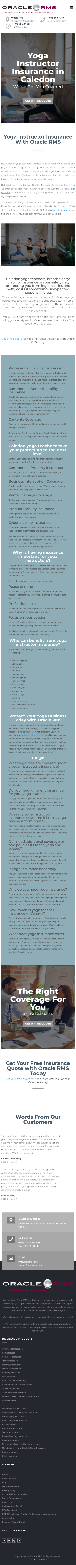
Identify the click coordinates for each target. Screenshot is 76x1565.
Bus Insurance (8, 1424)
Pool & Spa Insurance (12, 1428)
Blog (4, 1482)
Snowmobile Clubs (10, 1388)
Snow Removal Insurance (14, 1392)
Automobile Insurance (12, 1349)
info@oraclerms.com (56, 21)
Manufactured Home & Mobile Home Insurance (24, 1448)
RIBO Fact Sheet (9, 1510)
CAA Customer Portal (12, 1506)
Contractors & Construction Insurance (19, 1412)
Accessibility (8, 1518)
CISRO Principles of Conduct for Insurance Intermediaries (29, 1514)
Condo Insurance (10, 1452)
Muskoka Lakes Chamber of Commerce (20, 1396)
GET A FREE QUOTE (38, 100)
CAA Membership (10, 1400)
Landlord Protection (11, 1369)
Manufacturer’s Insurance (14, 1408)
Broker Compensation (12, 1498)
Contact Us (7, 1502)
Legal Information (10, 1486)
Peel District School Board (14, 1420)
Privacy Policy (8, 1490)
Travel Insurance (10, 1361)
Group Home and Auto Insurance (17, 1384)
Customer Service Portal (13, 1522)
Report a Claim (9, 1478)
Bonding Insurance (11, 1373)
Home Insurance (10, 1353)
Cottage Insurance (10, 1440)
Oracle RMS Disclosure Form (15, 1494)
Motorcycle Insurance (12, 1365)
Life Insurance (8, 1376)
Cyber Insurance (9, 1456)
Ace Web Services (38, 1560)
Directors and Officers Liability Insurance (21, 1444)
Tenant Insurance (10, 1432)
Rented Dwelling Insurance (14, 1436)
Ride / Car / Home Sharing (14, 1380)
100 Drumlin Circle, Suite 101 (24, 21)
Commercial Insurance (13, 1357)
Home (5, 1474)
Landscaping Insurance (13, 1416)
